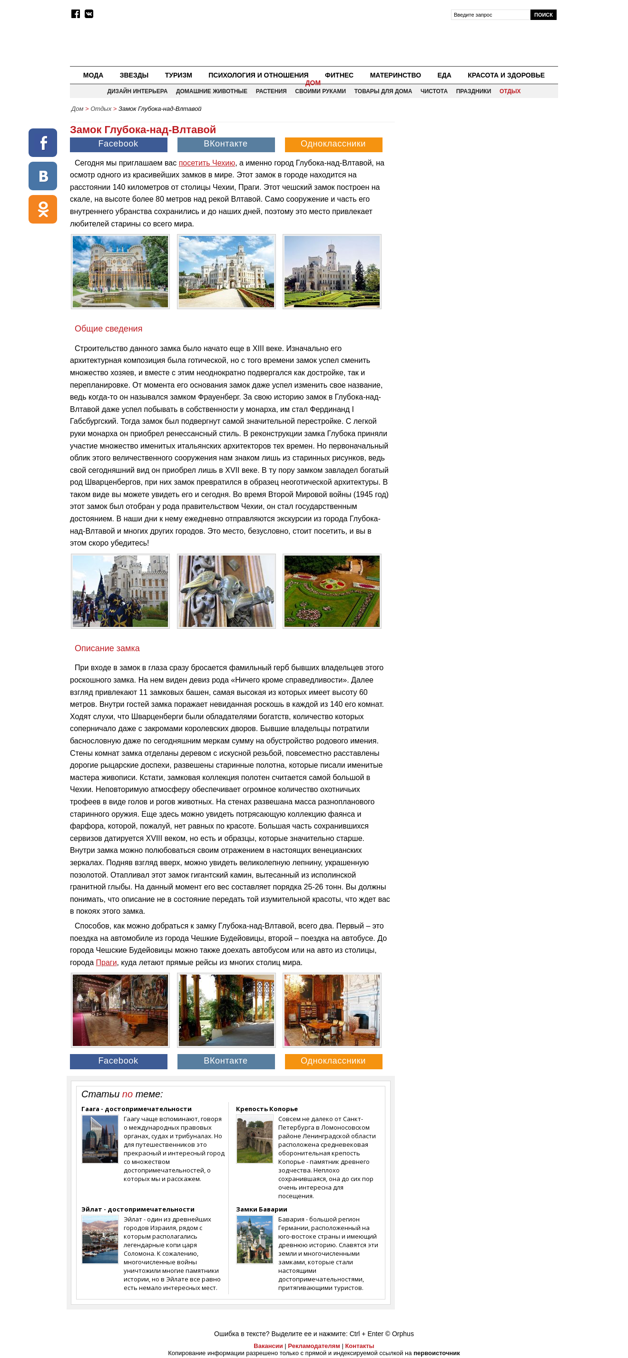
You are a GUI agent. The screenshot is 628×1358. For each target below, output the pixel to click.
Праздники (473, 91)
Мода (93, 75)
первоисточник (436, 1353)
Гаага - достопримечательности (136, 1108)
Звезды (134, 75)
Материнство (395, 75)
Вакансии (268, 1345)
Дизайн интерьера (137, 91)
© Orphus (399, 1334)
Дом (313, 83)
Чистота (434, 91)
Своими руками (320, 91)
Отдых (510, 91)
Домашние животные (211, 91)
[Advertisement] (477, 183)
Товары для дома (383, 91)
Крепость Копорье (267, 1108)
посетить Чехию (207, 163)
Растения (271, 91)
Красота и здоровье (506, 75)
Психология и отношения (258, 75)
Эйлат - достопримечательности (138, 1209)
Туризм (178, 75)
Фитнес (339, 75)
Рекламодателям (314, 1345)
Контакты (359, 1345)
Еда (444, 75)
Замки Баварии (261, 1209)
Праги (106, 962)
